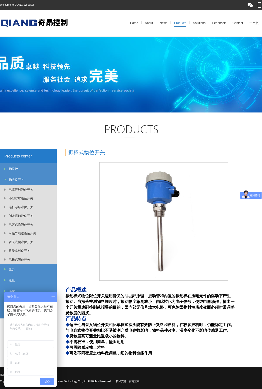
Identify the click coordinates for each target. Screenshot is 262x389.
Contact (238, 23)
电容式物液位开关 (21, 224)
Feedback (219, 23)
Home (134, 23)
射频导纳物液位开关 (22, 233)
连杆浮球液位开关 (21, 207)
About (149, 23)
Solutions (199, 23)
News (163, 23)
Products (180, 23)
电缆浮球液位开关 (21, 189)
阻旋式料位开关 (19, 250)
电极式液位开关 (19, 259)
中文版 (254, 23)
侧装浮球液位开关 (21, 216)
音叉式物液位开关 (21, 242)
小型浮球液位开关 (21, 198)
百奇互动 (134, 381)
